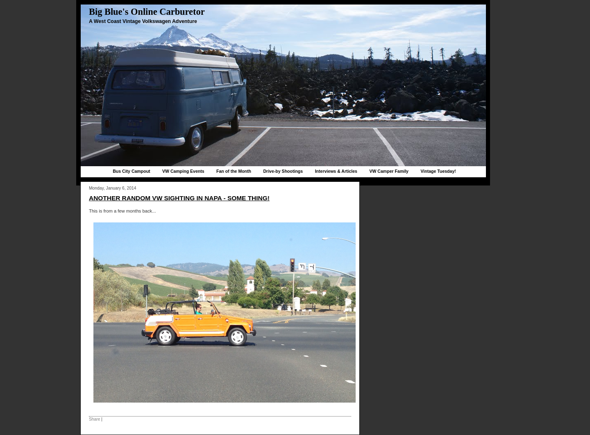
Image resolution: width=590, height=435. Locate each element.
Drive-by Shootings (283, 171)
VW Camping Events (183, 171)
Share (94, 419)
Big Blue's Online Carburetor (147, 12)
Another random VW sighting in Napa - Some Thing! (179, 198)
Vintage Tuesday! (438, 171)
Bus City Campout (131, 171)
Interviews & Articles (336, 171)
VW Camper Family (388, 171)
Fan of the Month (233, 171)
